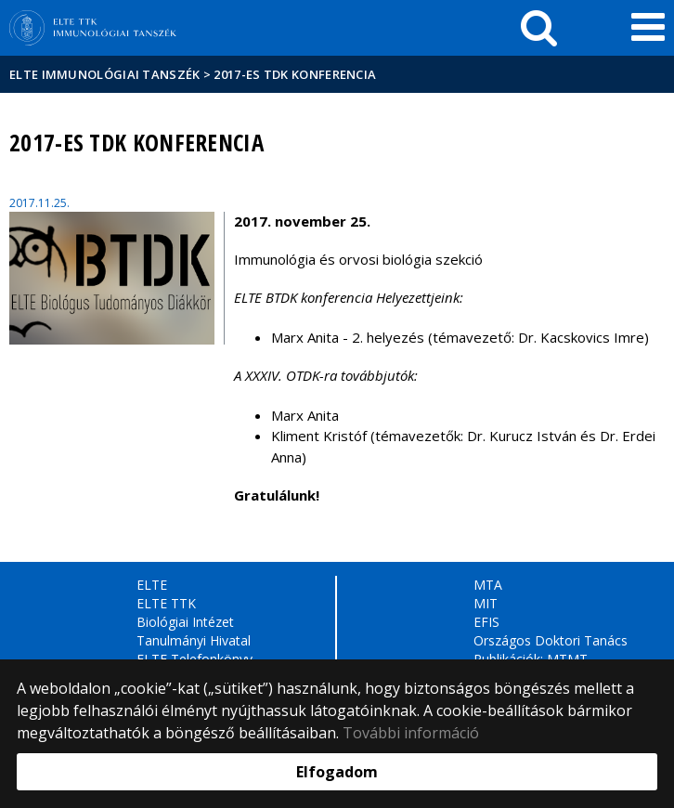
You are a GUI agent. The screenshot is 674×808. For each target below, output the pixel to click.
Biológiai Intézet (185, 622)
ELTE (151, 584)
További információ (411, 733)
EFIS (486, 622)
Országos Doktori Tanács (550, 640)
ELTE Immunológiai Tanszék (105, 74)
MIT (485, 603)
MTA (487, 584)
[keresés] (539, 28)
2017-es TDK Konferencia (295, 74)
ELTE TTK (166, 603)
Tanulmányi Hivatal (193, 640)
